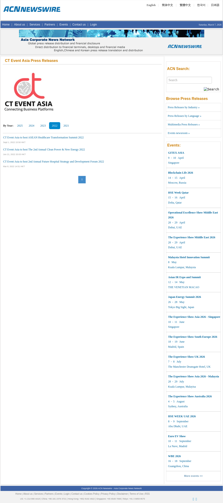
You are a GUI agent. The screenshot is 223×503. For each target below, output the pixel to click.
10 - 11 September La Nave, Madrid (179, 441)
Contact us (79, 24)
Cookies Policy (91, 494)
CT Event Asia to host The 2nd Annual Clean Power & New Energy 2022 (44, 149)
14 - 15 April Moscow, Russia (180, 177)
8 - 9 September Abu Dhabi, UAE (182, 421)
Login (93, 24)
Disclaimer (122, 494)
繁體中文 (185, 5)
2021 (66, 125)
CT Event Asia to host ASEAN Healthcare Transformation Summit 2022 (43, 137)
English (151, 5)
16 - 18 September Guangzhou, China (179, 461)
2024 (31, 125)
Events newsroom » (179, 133)
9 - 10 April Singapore (176, 157)
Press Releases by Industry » (184, 107)
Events (64, 24)
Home (6, 24)
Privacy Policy (108, 494)
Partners (49, 24)
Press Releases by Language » (184, 116)
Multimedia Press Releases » (184, 124)
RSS (147, 494)
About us (19, 24)
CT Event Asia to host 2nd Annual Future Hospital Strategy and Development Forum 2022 (53, 161)
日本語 (215, 5)
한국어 (201, 5)
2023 (43, 125)
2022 (54, 125)
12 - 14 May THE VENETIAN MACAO (184, 282)
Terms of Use (136, 494)
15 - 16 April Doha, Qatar (178, 197)
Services (34, 24)
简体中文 (167, 5)
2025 (20, 125)
